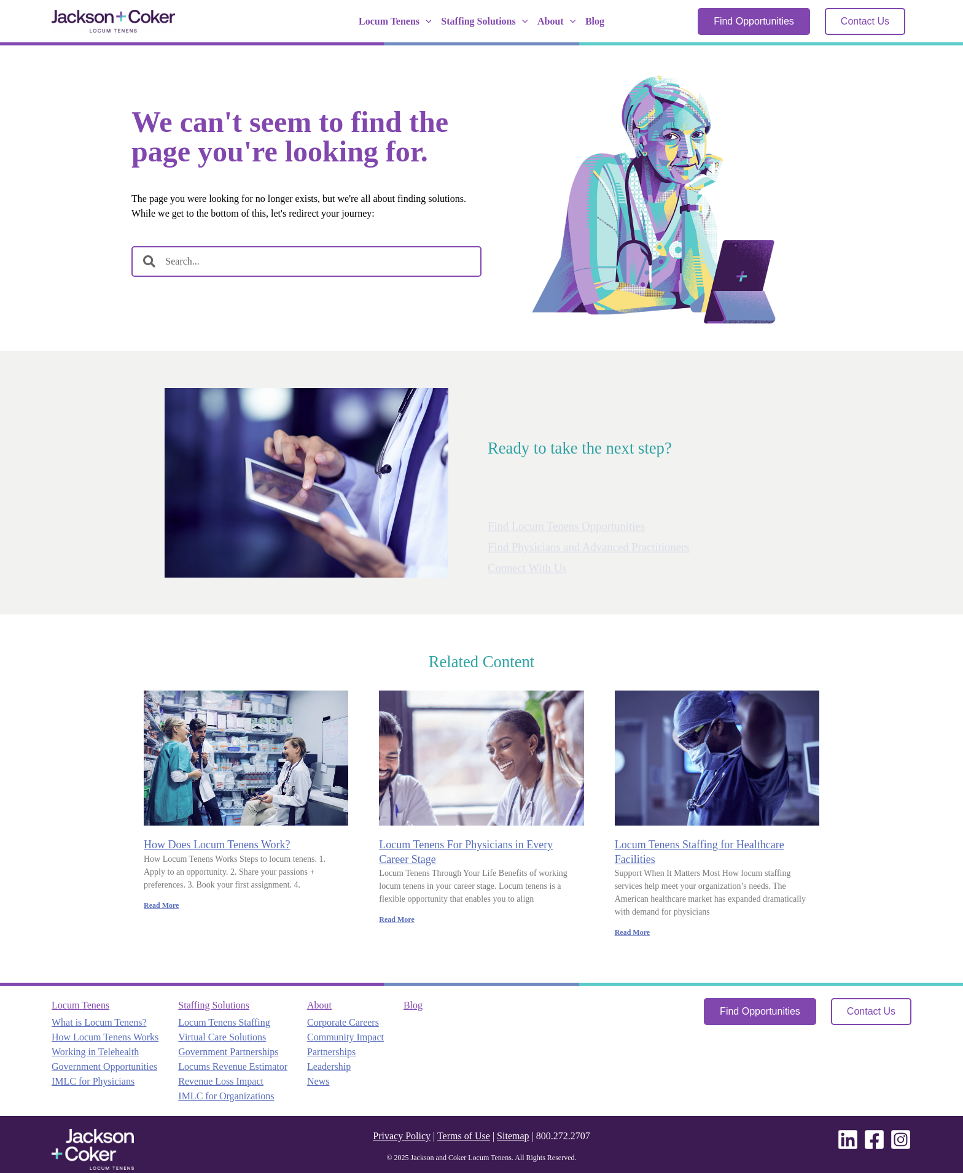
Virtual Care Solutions (222, 1037)
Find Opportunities (754, 21)
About (556, 21)
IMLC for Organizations (226, 1096)
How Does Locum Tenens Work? (217, 844)
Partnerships (331, 1052)
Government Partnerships (228, 1052)
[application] (425, 21)
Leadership (329, 1066)
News (318, 1081)
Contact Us (865, 21)
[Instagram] (900, 1139)
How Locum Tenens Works (105, 1037)
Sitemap (513, 1136)
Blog (594, 21)
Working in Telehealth (95, 1052)
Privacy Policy (402, 1136)
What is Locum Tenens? (99, 1022)
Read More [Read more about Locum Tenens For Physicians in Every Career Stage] (396, 919)
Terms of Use (463, 1136)
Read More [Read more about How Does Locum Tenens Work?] (161, 905)
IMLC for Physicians (93, 1081)
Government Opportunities (104, 1066)
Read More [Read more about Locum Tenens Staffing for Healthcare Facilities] (632, 932)
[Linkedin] (848, 1139)
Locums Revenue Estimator (232, 1066)
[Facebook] (874, 1139)
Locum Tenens (395, 21)
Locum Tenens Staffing (224, 1022)
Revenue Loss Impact (220, 1081)
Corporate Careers (343, 1022)
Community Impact (345, 1037)
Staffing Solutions (484, 21)
